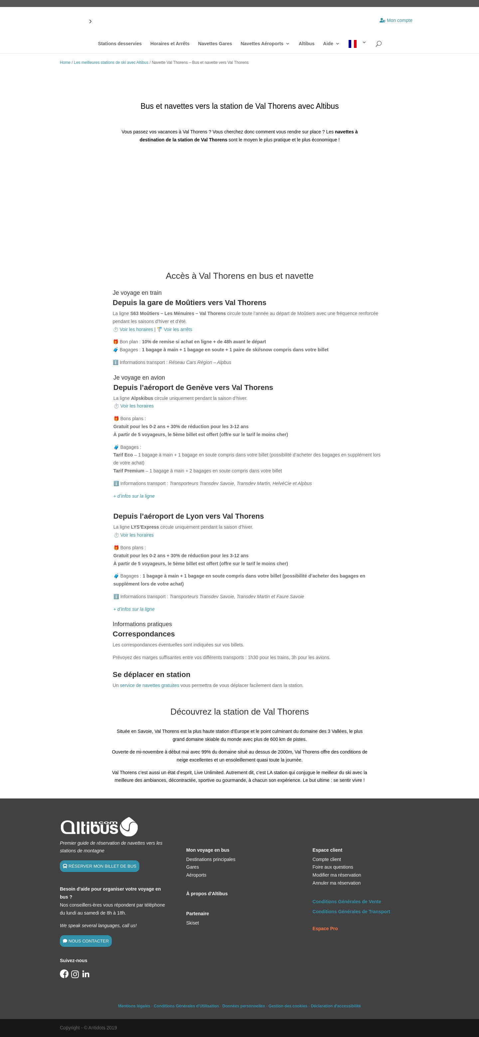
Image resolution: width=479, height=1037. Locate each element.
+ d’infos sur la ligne (134, 496)
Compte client (327, 859)
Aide (328, 43)
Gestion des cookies (287, 1006)
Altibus (306, 43)
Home (65, 62)
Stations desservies (120, 43)
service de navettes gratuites (149, 685)
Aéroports (196, 875)
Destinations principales (211, 859)
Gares (192, 867)
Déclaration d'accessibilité (336, 1006)
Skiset (192, 923)
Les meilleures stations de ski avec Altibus (111, 62)
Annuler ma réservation (337, 883)
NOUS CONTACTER (89, 941)
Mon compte (396, 20)
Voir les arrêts (178, 329)
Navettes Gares (215, 43)
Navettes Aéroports (261, 43)
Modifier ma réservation (337, 875)
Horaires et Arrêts (170, 43)
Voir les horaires (136, 329)
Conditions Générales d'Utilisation (186, 1006)
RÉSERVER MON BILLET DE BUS (102, 866)
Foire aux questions (333, 867)
